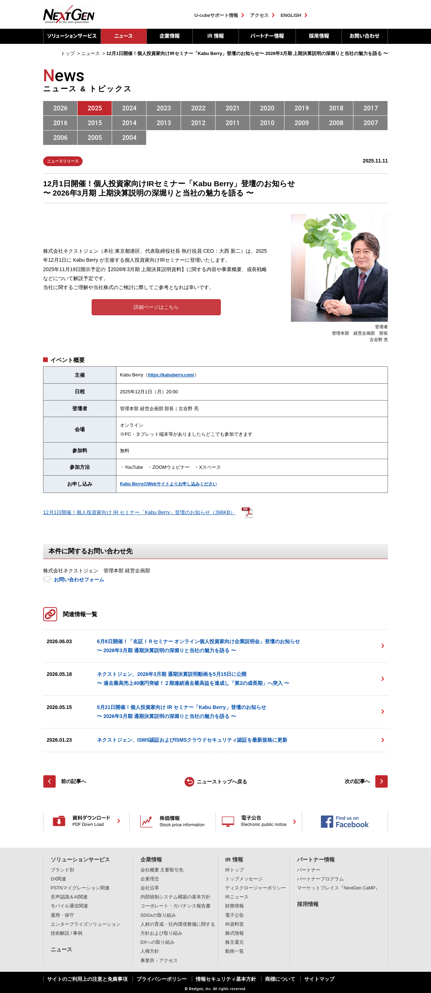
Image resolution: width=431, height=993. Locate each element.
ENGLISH (291, 15)
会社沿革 (149, 888)
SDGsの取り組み (158, 915)
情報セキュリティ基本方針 (226, 979)
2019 (302, 108)
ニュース (61, 949)
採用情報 (319, 36)
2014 (129, 123)
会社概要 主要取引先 (162, 870)
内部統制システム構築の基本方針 (175, 897)
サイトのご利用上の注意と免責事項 (87, 979)
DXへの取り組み (157, 942)
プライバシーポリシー (161, 979)
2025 (95, 108)
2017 (370, 108)
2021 (233, 108)
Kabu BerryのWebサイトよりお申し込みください (168, 483)
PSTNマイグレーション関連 (80, 888)
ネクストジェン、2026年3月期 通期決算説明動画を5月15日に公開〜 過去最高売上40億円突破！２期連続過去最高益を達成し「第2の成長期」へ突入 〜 (193, 678)
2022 (198, 108)
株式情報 (234, 933)
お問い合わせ (365, 36)
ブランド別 (62, 870)
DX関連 (58, 879)
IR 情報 (215, 36)
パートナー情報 (267, 36)
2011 (233, 123)
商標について (280, 979)
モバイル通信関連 (69, 906)
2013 (164, 123)
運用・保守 (62, 915)
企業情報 (170, 36)
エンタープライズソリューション (86, 924)
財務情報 (234, 906)
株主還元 (234, 942)
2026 (60, 108)
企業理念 (149, 879)
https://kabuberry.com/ (171, 374)
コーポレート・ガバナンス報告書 (175, 906)
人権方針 (149, 951)
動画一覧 (234, 951)
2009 (302, 123)
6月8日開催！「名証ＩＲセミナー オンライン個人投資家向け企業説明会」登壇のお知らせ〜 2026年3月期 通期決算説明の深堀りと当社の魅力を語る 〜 (198, 646)
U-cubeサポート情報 (216, 15)
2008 (336, 123)
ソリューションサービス (72, 36)
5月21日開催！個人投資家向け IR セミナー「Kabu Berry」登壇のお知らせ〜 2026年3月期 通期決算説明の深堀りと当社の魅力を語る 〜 (181, 711)
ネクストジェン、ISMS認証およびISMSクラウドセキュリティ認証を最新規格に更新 (192, 740)
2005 (95, 137)
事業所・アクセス (159, 960)
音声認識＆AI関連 (69, 897)
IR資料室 (234, 924)
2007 (370, 123)
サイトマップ (319, 979)
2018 (336, 108)
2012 (198, 123)
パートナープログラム (320, 879)
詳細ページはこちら (156, 307)
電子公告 (234, 915)
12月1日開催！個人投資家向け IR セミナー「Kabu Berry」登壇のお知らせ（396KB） (139, 512)
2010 (267, 123)
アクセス (259, 15)
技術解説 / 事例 (67, 933)
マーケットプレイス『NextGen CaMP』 (338, 888)
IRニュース (237, 897)
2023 (164, 108)
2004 (129, 137)
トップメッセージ (244, 879)
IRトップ (234, 870)
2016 (60, 123)
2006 (60, 137)
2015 (95, 123)
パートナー (308, 870)
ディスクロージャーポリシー (255, 888)
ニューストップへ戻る (222, 781)
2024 (129, 108)
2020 (267, 108)
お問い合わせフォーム (79, 579)
